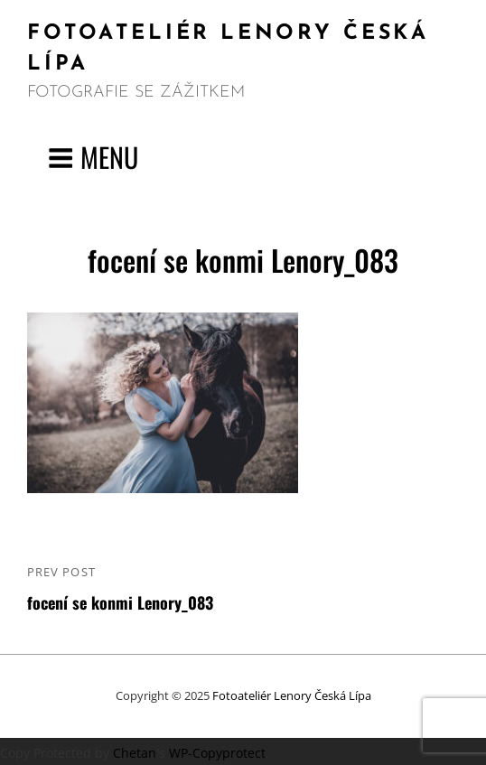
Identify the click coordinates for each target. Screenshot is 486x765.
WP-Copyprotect (217, 752)
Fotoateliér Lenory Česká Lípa (291, 695)
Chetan (134, 752)
